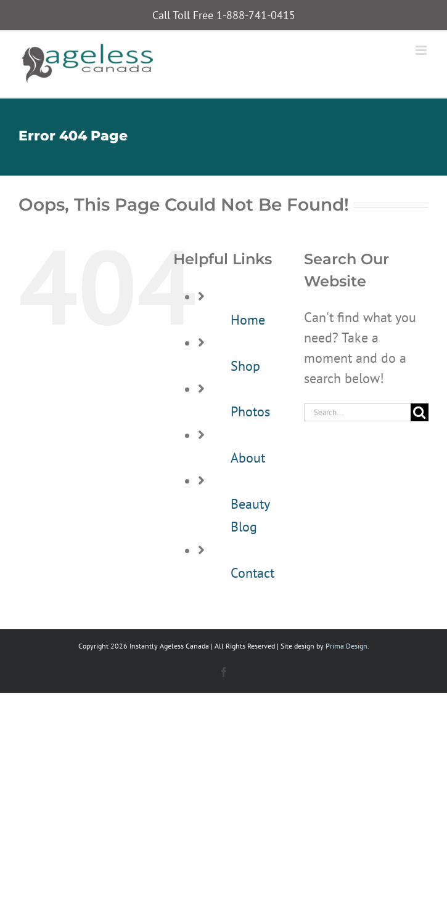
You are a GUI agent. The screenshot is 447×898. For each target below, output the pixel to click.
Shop (245, 365)
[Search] (420, 412)
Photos (250, 411)
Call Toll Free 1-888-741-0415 (223, 15)
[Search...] (357, 412)
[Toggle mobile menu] (422, 50)
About (248, 457)
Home (248, 319)
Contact (252, 572)
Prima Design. (347, 645)
